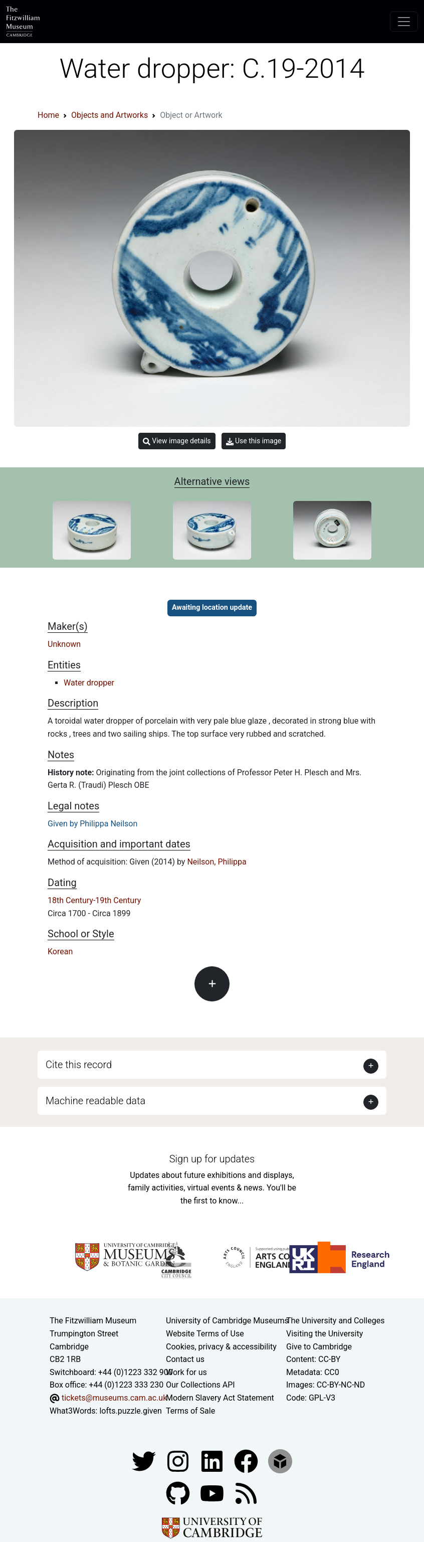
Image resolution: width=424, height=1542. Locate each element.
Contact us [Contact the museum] (185, 1359)
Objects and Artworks (109, 115)
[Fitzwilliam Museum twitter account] (145, 1460)
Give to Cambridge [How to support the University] (319, 1346)
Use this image (254, 441)
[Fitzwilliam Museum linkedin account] (247, 1460)
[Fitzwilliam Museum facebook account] (213, 1460)
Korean (60, 951)
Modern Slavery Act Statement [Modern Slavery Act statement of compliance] (220, 1398)
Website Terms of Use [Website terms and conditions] (205, 1333)
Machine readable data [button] (95, 1101)
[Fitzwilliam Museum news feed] (246, 1492)
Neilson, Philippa (216, 862)
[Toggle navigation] (404, 22)
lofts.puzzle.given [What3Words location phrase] (130, 1411)
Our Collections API (200, 1385)
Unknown (64, 644)
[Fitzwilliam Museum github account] (179, 1492)
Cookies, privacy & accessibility (221, 1346)
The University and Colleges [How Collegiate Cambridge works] (335, 1320)
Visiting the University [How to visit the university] (324, 1333)
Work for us (186, 1372)
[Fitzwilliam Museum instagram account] (179, 1460)
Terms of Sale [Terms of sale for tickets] (190, 1411)
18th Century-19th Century (94, 900)
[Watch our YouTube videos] (213, 1492)
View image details (177, 441)
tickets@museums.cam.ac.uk (114, 1398)
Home (48, 115)
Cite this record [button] (79, 1065)
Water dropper (89, 683)
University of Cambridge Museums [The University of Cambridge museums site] (227, 1320)
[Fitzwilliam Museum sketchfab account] (280, 1460)
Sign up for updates (212, 1159)
